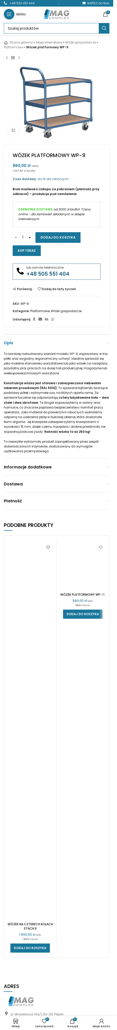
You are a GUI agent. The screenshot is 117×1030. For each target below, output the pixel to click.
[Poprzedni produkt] (7, 58)
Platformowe (13, 47)
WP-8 (73, 354)
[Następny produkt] (19, 58)
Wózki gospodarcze (80, 42)
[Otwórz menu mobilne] (14, 14)
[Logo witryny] (56, 14)
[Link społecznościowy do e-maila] (40, 319)
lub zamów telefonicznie (45, 267)
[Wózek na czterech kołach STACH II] (30, 730)
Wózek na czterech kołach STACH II (30, 926)
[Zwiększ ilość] (30, 237)
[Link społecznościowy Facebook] (34, 319)
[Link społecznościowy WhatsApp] (53, 319)
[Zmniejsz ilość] (16, 237)
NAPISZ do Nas (98, 3)
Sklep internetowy (49, 42)
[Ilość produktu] (23, 237)
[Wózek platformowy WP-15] (83, 730)
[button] (30, 948)
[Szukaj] (56, 28)
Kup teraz (27, 250)
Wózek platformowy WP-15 (82, 924)
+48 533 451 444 (22, 3)
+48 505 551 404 (47, 273)
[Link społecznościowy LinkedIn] (47, 319)
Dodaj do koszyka (58, 237)
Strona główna (18, 42)
